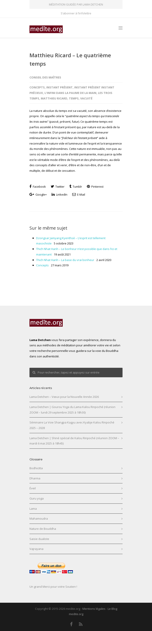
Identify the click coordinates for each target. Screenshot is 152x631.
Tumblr (75, 187)
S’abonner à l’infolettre (76, 13)
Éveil (32, 488)
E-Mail (78, 194)
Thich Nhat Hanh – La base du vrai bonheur (65, 260)
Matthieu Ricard (54, 98)
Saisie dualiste (39, 539)
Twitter (57, 187)
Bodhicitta (36, 468)
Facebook (37, 187)
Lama (33, 509)
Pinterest (95, 187)
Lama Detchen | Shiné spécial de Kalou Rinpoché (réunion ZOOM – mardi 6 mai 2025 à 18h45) (74, 441)
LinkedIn (59, 194)
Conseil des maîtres (45, 77)
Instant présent (59, 87)
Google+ (38, 194)
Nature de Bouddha (42, 529)
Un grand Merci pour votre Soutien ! (53, 587)
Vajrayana (36, 549)
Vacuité (86, 98)
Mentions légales (93, 609)
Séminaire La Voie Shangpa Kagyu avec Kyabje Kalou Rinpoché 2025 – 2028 (71, 425)
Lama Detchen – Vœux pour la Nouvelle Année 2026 (64, 397)
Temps (74, 98)
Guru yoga (36, 498)
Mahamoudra (38, 518)
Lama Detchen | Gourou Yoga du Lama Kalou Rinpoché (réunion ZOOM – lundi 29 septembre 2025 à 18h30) (72, 409)
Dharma (34, 478)
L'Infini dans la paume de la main (70, 93)
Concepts (37, 87)
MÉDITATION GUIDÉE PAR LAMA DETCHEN (76, 4)
